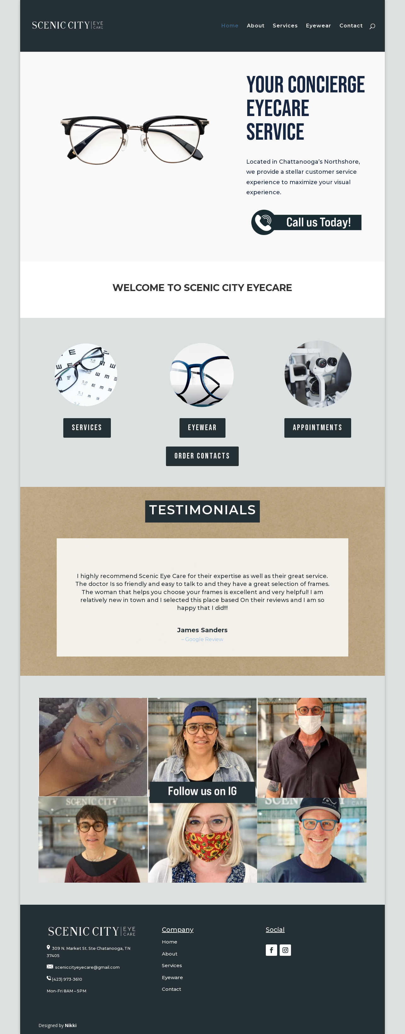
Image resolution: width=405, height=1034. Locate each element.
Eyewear (318, 26)
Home (230, 26)
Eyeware (172, 977)
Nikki (71, 1025)
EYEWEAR (202, 428)
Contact (351, 26)
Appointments (318, 428)
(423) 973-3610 (67, 979)
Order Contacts (202, 456)
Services (285, 26)
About (256, 26)
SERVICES (87, 428)
